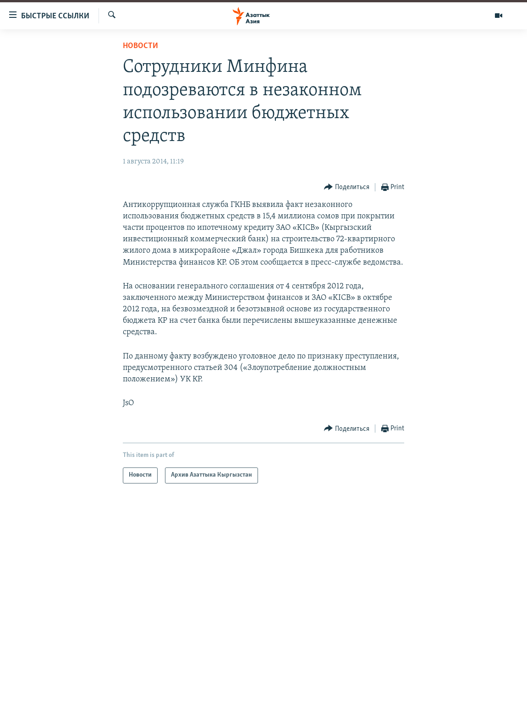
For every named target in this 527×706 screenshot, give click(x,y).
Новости (140, 46)
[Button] (346, 187)
